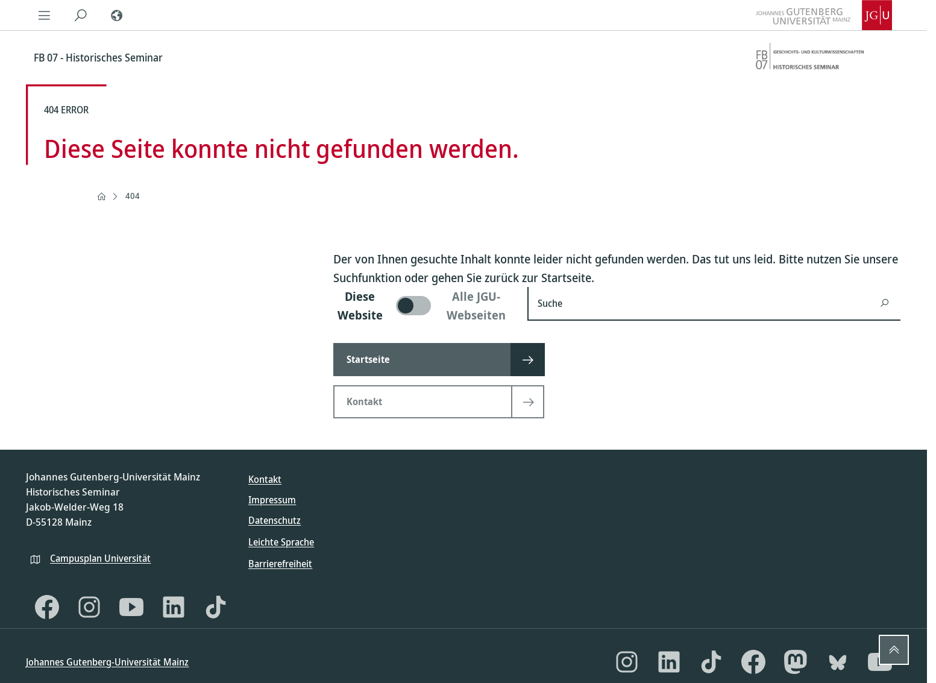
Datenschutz (274, 520)
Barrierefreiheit (280, 563)
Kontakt (264, 479)
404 (132, 195)
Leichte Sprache (281, 542)
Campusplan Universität (100, 558)
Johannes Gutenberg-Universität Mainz (107, 662)
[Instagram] (89, 607)
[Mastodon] (796, 662)
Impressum (272, 499)
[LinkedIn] (174, 607)
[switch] (423, 305)
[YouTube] (131, 607)
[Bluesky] (838, 662)
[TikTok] (216, 607)
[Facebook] (47, 607)
